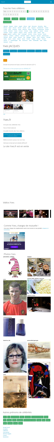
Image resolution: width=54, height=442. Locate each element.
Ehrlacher (10, 31)
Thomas (38, 39)
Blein (45, 26)
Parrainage (38, 51)
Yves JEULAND (39, 18)
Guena (11, 32)
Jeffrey (14, 420)
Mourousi (33, 35)
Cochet (5, 29)
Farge (31, 31)
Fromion (20, 31)
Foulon (16, 31)
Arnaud (15, 423)
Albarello (5, 26)
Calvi (28, 27)
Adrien (16, 26)
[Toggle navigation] (51, 2)
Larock (44, 34)
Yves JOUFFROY (7, 22)
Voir (4, 114)
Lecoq (35, 34)
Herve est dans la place (29, 420)
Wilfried (22, 417)
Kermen (29, 34)
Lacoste (39, 34)
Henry (25, 32)
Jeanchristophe (15, 417)
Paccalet (48, 37)
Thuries (28, 39)
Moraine (38, 35)
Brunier (24, 27)
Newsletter (6, 437)
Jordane (9, 420)
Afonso (25, 26)
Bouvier (14, 27)
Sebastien (27, 417)
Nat (24, 37)
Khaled (46, 417)
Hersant (30, 32)
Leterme (5, 35)
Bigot (10, 27)
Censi (10, 29)
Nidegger (29, 37)
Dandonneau (40, 29)
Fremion (26, 31)
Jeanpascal (19, 420)
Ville (19, 40)
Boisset (5, 27)
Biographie (6, 51)
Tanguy (33, 39)
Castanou (14, 29)
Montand (22, 35)
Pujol (38, 37)
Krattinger (24, 34)
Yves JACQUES (30, 18)
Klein (19, 34)
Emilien (48, 420)
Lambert (11, 35)
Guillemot (36, 31)
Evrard (5, 31)
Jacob (35, 32)
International (6, 432)
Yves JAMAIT (15, 18)
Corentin (10, 423)
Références (6, 54)
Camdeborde (40, 27)
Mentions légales (7, 433)
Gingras (20, 32)
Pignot (34, 37)
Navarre (19, 37)
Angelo (20, 26)
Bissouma (34, 26)
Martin (28, 35)
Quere (10, 39)
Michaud (5, 37)
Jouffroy (14, 34)
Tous (5, 11)
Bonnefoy (40, 26)
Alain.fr (20, 423)
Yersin (11, 42)
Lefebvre (17, 35)
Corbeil (46, 27)
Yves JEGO (22, 18)
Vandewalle (35, 40)
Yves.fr (3, 2)
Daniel (30, 29)
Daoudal (34, 29)
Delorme (24, 29)
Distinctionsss (31, 51)
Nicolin (15, 37)
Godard (15, 32)
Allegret (11, 26)
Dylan (5, 423)
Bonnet (19, 27)
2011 (5, 60)
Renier (14, 39)
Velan (30, 40)
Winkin (45, 40)
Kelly (5, 420)
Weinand (5, 42)
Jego (43, 32)
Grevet (46, 31)
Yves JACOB (7, 18)
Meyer (10, 37)
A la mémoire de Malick (37, 417)
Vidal (41, 40)
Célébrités (27, 2)
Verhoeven (25, 40)
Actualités (5, 429)
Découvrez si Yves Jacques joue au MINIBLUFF (17, 68)
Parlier (5, 39)
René (5, 417)
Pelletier (42, 37)
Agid (29, 26)
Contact (5, 435)
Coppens (33, 27)
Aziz (9, 417)
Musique (45, 51)
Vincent (5, 40)
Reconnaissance (22, 51)
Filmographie (13, 51)
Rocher (47, 29)
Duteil (20, 29)
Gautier (41, 31)
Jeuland (9, 34)
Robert (19, 39)
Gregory (39, 420)
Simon (24, 39)
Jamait (39, 32)
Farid (43, 420)
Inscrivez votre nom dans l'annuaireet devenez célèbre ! (12, 135)
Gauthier (5, 32)
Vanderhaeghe (14, 40)
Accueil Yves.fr (6, 427)
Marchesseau (45, 35)
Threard (43, 39)
